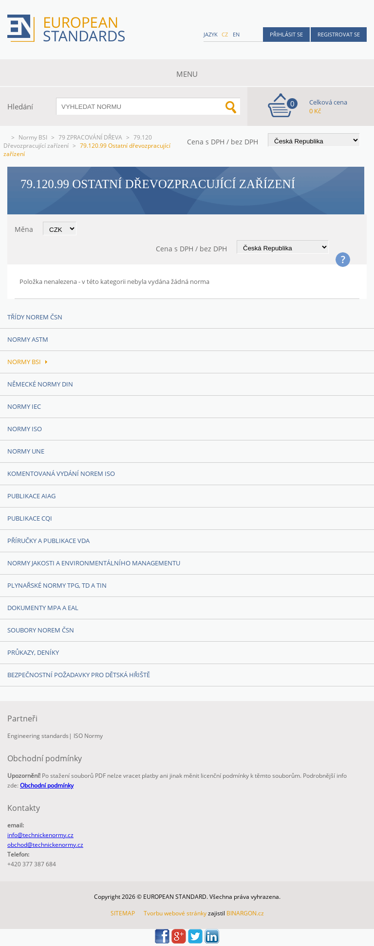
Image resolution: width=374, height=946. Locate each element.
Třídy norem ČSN (34, 317)
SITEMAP (123, 913)
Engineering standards (38, 736)
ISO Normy (88, 736)
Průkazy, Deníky (33, 652)
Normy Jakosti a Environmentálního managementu (93, 563)
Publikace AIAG (31, 495)
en (236, 34)
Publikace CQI (29, 518)
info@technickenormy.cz (40, 835)
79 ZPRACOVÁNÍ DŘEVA (90, 137)
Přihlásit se (286, 34)
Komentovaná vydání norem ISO (61, 473)
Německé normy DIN (40, 384)
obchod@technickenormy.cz (45, 845)
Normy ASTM (27, 339)
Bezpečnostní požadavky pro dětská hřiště (78, 674)
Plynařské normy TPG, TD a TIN (57, 585)
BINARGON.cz (245, 913)
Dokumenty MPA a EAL (42, 607)
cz (225, 34)
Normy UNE (25, 451)
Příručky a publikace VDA (48, 540)
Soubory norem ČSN (40, 630)
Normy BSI (33, 137)
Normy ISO (24, 428)
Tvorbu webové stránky (175, 913)
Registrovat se (339, 34)
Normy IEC (24, 406)
